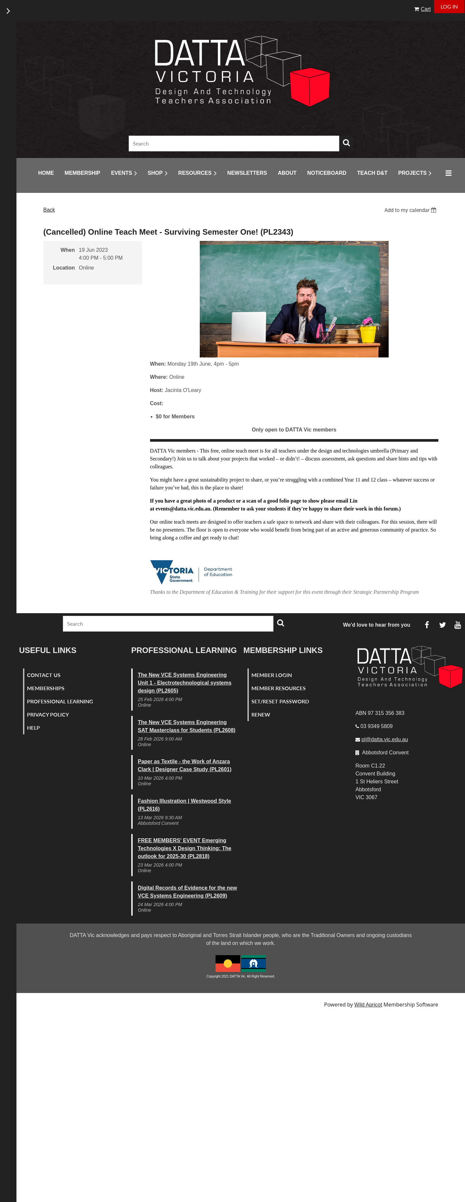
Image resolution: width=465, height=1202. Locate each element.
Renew (260, 714)
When (68, 250)
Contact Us (44, 675)
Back (49, 210)
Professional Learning (60, 701)
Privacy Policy (48, 714)
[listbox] (411, 210)
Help (33, 727)
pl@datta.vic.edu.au (384, 739)
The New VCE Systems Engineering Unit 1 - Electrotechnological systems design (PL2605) (185, 682)
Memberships (46, 688)
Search (346, 142)
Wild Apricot (368, 1004)
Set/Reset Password (280, 701)
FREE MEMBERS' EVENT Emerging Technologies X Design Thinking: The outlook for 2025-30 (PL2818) (184, 848)
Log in (449, 6)
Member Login (271, 675)
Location (64, 268)
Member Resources (278, 688)
